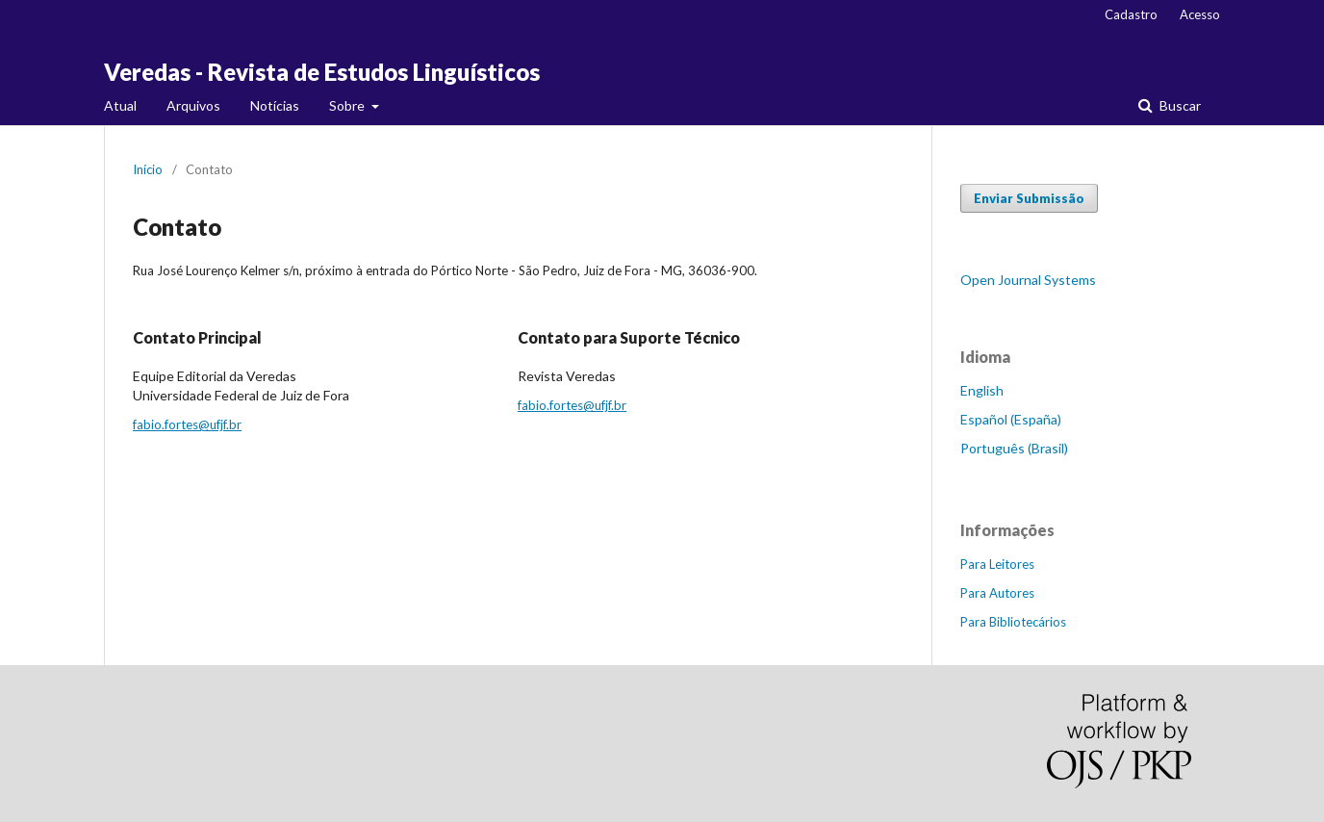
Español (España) (1010, 419)
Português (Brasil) (1014, 448)
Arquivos (193, 105)
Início (148, 169)
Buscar (1179, 105)
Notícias (274, 105)
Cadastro (1131, 14)
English (982, 390)
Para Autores (997, 593)
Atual (120, 105)
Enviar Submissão (1029, 198)
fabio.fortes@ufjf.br (187, 424)
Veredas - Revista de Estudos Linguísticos (322, 72)
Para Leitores (997, 564)
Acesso (1200, 14)
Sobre (348, 105)
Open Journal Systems (1028, 279)
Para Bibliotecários (1013, 621)
